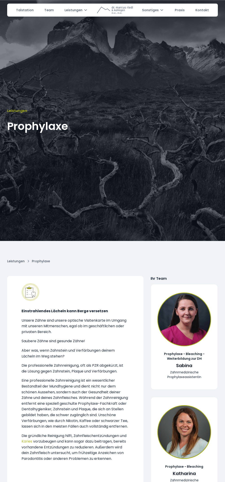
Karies (27, 441)
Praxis (180, 10)
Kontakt (202, 10)
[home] (115, 10)
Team (49, 10)
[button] (76, 10)
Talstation (25, 10)
